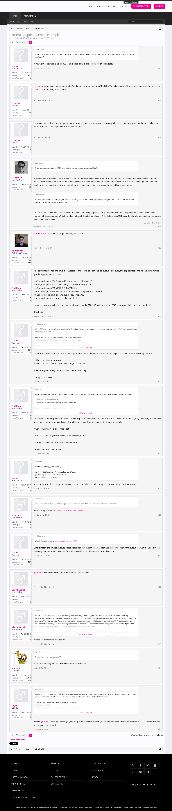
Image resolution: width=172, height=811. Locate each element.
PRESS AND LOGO (19, 777)
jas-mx (40, 38)
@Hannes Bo (40, 233)
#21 (159, 68)
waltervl (16, 668)
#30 (159, 515)
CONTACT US (57, 784)
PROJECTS (124, 6)
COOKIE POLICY (97, 770)
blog (95, 618)
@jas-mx (38, 572)
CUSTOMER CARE (59, 777)
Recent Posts (28, 22)
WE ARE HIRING (18, 784)
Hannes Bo (17, 177)
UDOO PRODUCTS (96, 6)
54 (30, 112)
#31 (159, 556)
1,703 (28, 260)
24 (30, 187)
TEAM (14, 770)
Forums (15, 15)
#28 (159, 454)
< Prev (21, 42)
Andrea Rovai (18, 250)
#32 (159, 587)
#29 (159, 489)
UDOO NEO (24, 38)
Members (28, 15)
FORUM (54, 770)
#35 (159, 729)
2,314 (28, 678)
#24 (159, 226)
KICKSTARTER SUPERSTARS (23, 797)
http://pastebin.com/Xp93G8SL (72, 510)
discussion (38, 89)
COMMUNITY (112, 6)
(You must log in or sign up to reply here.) (147, 735)
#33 (159, 644)
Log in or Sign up (131, 2)
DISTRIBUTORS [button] (141, 6)
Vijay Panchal (18, 589)
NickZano (16, 288)
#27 (159, 382)
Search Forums (14, 22)
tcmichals (17, 103)
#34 (159, 668)
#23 (159, 138)
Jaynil (14, 705)
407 (29, 75)
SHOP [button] (159, 6)
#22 (159, 100)
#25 (159, 248)
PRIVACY (94, 777)
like (49, 697)
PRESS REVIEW (17, 790)
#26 (159, 316)
